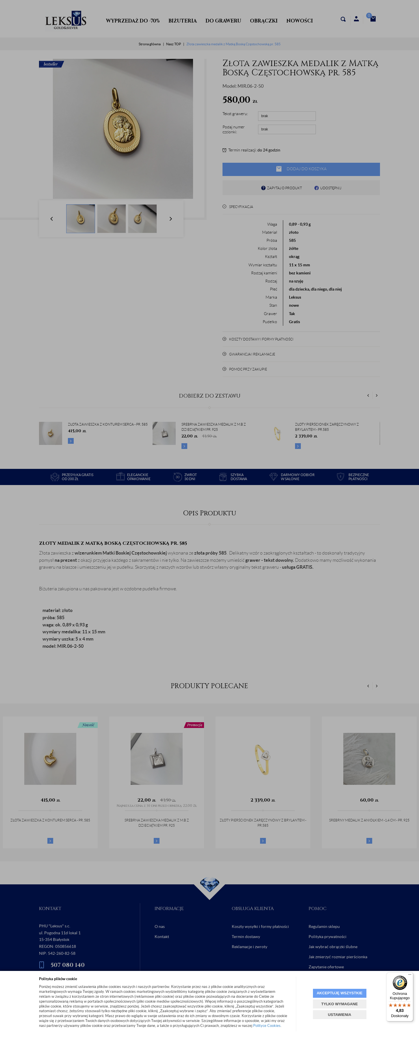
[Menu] (409, 975)
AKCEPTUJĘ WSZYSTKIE (339, 993)
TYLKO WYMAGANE (339, 1004)
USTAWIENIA (339, 1014)
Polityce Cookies (267, 1025)
